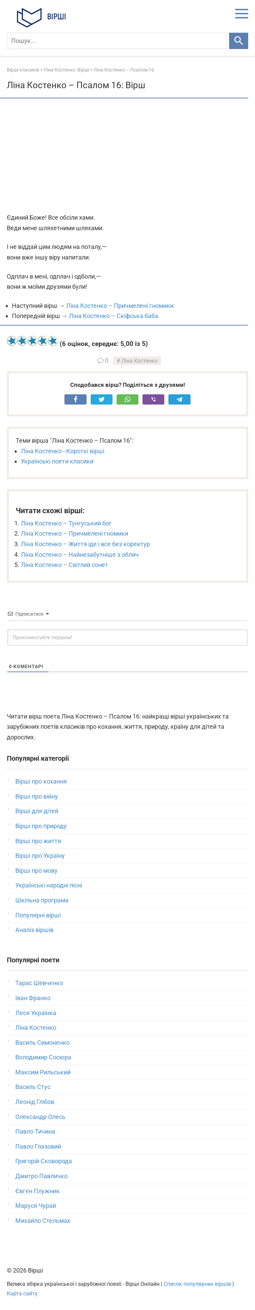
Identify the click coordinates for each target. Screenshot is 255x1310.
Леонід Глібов (34, 1101)
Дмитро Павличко (41, 1176)
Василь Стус (32, 1086)
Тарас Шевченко (39, 983)
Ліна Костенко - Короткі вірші (62, 451)
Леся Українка (35, 1012)
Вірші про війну (36, 796)
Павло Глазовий (38, 1146)
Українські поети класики (57, 461)
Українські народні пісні (48, 885)
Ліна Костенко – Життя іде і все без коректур (85, 544)
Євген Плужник (37, 1191)
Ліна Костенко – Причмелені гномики (120, 305)
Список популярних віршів (197, 1284)
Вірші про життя (38, 841)
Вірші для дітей (36, 811)
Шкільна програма (42, 900)
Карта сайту (22, 1293)
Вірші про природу (41, 826)
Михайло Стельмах (42, 1220)
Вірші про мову (36, 870)
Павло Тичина (35, 1131)
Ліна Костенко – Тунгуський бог (66, 523)
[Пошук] (116, 41)
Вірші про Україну (40, 855)
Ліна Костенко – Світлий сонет (64, 564)
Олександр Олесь (40, 1116)
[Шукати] (238, 41)
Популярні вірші (38, 915)
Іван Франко (32, 997)
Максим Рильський (43, 1072)
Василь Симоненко (42, 1042)
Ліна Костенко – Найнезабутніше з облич (80, 554)
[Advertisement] (127, 156)
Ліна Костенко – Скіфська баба (113, 315)
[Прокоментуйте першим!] (127, 637)
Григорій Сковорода (43, 1161)
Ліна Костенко (139, 361)
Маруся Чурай (35, 1205)
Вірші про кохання (41, 781)
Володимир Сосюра (43, 1057)
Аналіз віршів (34, 929)
